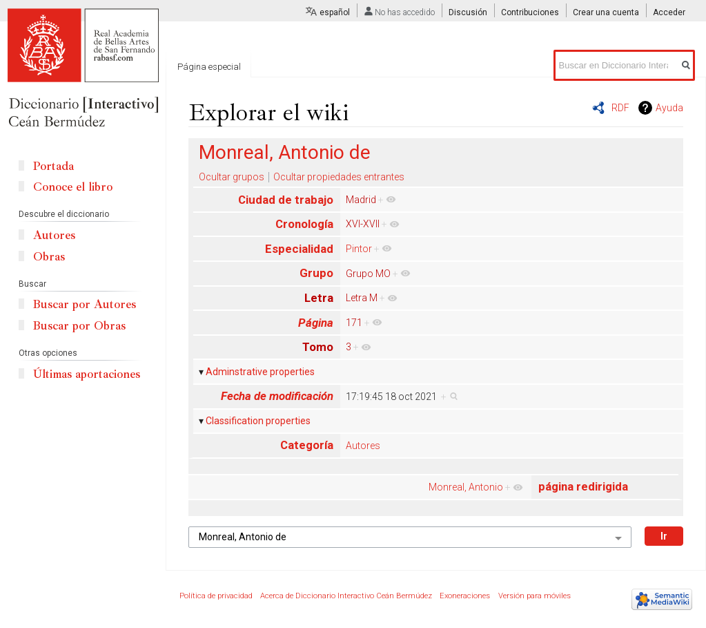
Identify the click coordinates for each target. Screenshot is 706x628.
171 (354, 322)
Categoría (306, 445)
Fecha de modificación (277, 396)
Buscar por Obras (79, 326)
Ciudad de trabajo (285, 200)
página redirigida (583, 486)
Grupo (316, 273)
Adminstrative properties (260, 371)
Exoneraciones (465, 595)
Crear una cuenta (606, 12)
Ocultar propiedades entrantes (338, 176)
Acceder (669, 12)
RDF (620, 107)
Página (315, 323)
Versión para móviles (534, 595)
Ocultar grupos (231, 176)
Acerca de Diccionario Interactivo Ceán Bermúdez (346, 595)
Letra (318, 298)
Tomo (317, 347)
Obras (49, 257)
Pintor (359, 248)
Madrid (361, 199)
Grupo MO (368, 273)
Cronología (304, 224)
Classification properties (258, 420)
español (335, 12)
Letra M (361, 297)
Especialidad (299, 249)
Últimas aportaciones (86, 374)
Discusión (468, 12)
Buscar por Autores (84, 304)
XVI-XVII (363, 223)
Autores (363, 445)
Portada (53, 166)
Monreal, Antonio (466, 487)
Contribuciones (530, 12)
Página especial (209, 66)
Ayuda (669, 107)
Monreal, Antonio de (285, 152)
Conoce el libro (72, 187)
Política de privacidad (216, 595)
